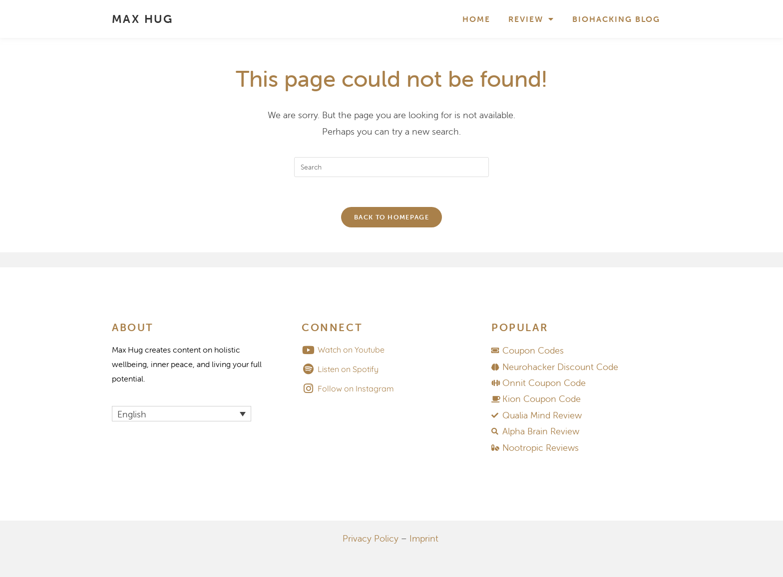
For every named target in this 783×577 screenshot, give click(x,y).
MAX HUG (142, 19)
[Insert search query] (391, 167)
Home (476, 19)
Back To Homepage (391, 217)
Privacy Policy (370, 538)
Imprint (423, 538)
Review (531, 19)
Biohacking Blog (616, 19)
